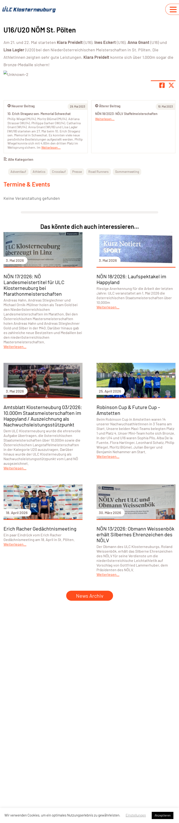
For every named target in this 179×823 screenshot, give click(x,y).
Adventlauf (18, 228)
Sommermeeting (127, 228)
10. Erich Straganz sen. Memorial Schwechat (39, 170)
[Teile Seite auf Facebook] (162, 141)
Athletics (39, 228)
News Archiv (89, 652)
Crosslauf (59, 228)
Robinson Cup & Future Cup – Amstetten (128, 466)
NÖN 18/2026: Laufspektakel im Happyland (131, 335)
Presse (77, 228)
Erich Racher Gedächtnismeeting (39, 585)
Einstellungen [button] (136, 815)
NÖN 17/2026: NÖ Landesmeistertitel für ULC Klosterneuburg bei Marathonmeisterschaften (33, 341)
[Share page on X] (171, 141)
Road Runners (98, 228)
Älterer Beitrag (107, 162)
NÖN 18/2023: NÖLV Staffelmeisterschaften (126, 170)
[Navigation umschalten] (173, 9)
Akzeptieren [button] (163, 815)
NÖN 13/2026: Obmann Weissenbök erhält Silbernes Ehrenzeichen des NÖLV (135, 590)
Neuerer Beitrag (21, 162)
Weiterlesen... (104, 175)
